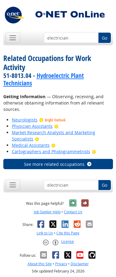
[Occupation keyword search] (71, 38)
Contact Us (73, 211)
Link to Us (45, 233)
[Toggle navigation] (12, 37)
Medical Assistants (31, 145)
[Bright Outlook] (56, 126)
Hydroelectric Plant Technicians (43, 79)
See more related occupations (58, 164)
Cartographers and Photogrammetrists (51, 151)
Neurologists (25, 120)
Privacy (61, 263)
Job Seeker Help (47, 211)
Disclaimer (80, 263)
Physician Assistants (32, 126)
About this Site (40, 263)
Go (104, 38)
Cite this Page (67, 233)
